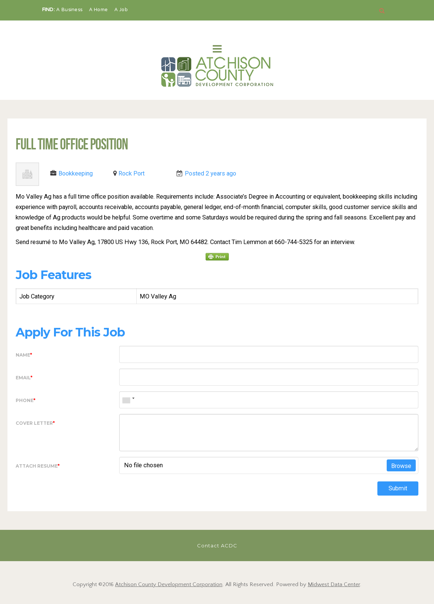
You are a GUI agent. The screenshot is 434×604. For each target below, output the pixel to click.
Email (24, 377)
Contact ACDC (217, 545)
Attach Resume (38, 466)
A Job (121, 10)
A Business (70, 10)
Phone (25, 400)
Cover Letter (35, 423)
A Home (99, 10)
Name (24, 355)
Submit (398, 488)
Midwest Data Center (334, 584)
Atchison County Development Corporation (168, 584)
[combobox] (128, 400)
